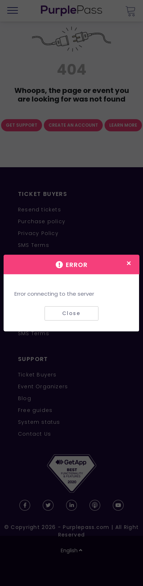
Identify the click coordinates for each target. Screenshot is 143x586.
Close (71, 313)
